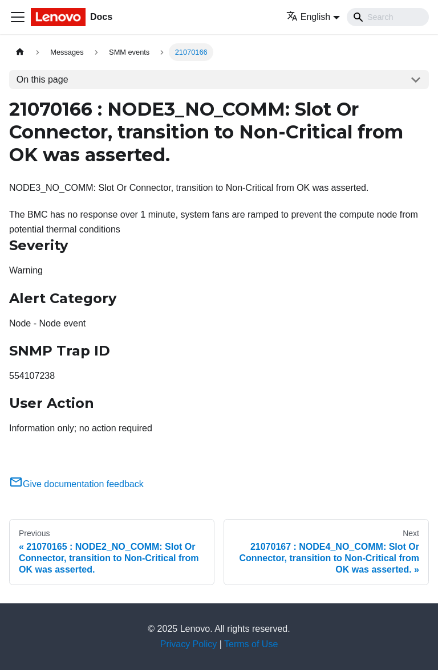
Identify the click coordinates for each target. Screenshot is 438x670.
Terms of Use (251, 644)
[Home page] (20, 52)
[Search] (388, 17)
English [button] (308, 17)
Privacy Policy (188, 644)
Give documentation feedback (76, 484)
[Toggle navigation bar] (17, 17)
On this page (42, 79)
